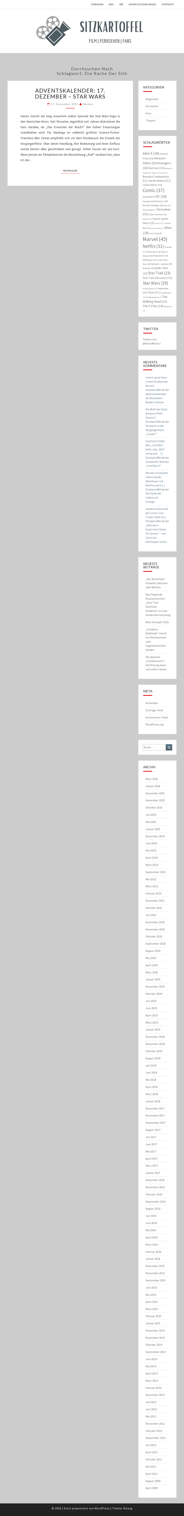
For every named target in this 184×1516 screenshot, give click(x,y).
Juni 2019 (151, 1008)
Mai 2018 (151, 1079)
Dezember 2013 (155, 1395)
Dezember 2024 (155, 836)
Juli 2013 (151, 1402)
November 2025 (155, 800)
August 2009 (153, 1481)
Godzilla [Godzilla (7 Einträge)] (147, 219)
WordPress (102, 1508)
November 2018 (155, 1044)
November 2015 (155, 1273)
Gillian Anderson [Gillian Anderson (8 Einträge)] (157, 214)
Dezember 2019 (155, 986)
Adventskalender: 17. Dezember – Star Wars (70, 93)
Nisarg (127, 1508)
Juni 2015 (151, 1287)
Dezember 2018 (155, 1036)
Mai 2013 (151, 1416)
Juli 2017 (151, 1137)
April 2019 (152, 1015)
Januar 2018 (153, 1101)
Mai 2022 (151, 879)
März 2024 (152, 865)
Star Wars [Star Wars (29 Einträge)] (155, 283)
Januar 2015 (153, 1323)
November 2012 (155, 1423)
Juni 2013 (151, 1409)
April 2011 (152, 1474)
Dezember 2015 (155, 1266)
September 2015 (156, 1280)
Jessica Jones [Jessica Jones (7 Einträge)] (157, 228)
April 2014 (152, 1373)
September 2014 (156, 1352)
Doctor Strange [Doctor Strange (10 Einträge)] (153, 205)
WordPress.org (155, 724)
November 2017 (155, 1115)
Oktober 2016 (154, 1194)
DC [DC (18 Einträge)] (161, 196)
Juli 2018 (151, 1065)
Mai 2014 (151, 1366)
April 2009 (152, 1488)
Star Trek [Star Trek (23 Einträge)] (159, 272)
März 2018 (152, 1094)
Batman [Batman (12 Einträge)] (156, 168)
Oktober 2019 (154, 994)
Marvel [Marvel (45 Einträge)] (155, 239)
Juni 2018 (151, 1072)
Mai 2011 (151, 1466)
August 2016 (153, 1208)
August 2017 (153, 1130)
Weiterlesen (71, 170)
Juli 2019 (151, 1001)
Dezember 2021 (155, 900)
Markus (88, 104)
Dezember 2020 (155, 922)
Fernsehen (97, 4)
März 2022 (152, 886)
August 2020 (153, 951)
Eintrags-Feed (154, 710)
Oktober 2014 (154, 1344)
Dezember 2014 (155, 1330)
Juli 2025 (151, 814)
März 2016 (152, 1244)
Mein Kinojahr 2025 (157, 622)
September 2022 (156, 872)
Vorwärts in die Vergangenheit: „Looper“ (155, 430)
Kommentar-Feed (157, 717)
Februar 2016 (153, 1252)
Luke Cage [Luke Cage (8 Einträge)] (155, 233)
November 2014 (155, 1337)
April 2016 (152, 1237)
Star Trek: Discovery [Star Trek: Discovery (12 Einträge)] (157, 278)
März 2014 (152, 1380)
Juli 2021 (151, 915)
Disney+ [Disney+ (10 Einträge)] (161, 201)
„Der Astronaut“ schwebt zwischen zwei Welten (157, 583)
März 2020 (152, 972)
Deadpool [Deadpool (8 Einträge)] (148, 201)
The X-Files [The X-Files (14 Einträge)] (153, 306)
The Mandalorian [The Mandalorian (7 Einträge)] (154, 297)
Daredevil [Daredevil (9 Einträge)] (149, 196)
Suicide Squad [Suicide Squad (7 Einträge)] (150, 288)
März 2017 (152, 1165)
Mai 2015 (151, 1294)
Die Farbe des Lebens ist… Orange (154, 497)
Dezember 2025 (155, 793)
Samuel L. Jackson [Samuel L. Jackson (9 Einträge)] (161, 264)
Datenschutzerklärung (142, 4)
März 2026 (152, 779)
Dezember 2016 (155, 1180)
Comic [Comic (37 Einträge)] (154, 190)
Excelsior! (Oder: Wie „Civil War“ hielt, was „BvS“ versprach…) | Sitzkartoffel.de (155, 449)
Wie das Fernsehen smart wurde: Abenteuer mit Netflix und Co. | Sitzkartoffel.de (157, 481)
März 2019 (152, 1022)
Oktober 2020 (154, 936)
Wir (121, 4)
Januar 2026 (153, 786)
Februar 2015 (153, 1316)
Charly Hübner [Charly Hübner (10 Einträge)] (152, 184)
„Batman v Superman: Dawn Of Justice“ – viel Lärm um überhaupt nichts (156, 533)
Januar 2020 (153, 979)
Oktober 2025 (154, 807)
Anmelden (152, 703)
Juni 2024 (151, 843)
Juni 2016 (151, 1223)
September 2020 (156, 943)
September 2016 (156, 1201)
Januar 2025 (153, 829)
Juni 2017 (151, 1144)
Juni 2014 (151, 1359)
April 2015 (152, 1301)
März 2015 (152, 1309)
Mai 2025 (151, 822)
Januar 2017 (153, 1173)
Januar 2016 (153, 1259)
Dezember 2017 (155, 1108)
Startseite (168, 4)
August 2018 (153, 1058)
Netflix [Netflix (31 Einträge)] (153, 246)
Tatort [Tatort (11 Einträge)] (153, 292)
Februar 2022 (153, 893)
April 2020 (152, 965)
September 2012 (156, 1438)
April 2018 (152, 1087)
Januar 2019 (153, 1029)
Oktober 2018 (154, 1051)
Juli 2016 (151, 1216)
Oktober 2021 (154, 908)
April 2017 (152, 1158)
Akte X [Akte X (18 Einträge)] (151, 153)
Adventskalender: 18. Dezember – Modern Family (156, 398)
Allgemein (152, 99)
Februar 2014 (153, 1388)
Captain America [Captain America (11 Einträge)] (159, 180)
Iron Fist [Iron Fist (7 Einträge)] (159, 223)
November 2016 (155, 1187)
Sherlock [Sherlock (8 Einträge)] (148, 268)
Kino (111, 4)
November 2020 (155, 929)
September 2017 (156, 1122)
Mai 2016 (151, 1230)
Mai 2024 (151, 850)
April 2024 (152, 857)
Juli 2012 (151, 1445)
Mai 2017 (151, 1151)
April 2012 (152, 1452)
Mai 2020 (151, 958)
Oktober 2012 (154, 1431)
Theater (151, 120)
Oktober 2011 (154, 1459)
